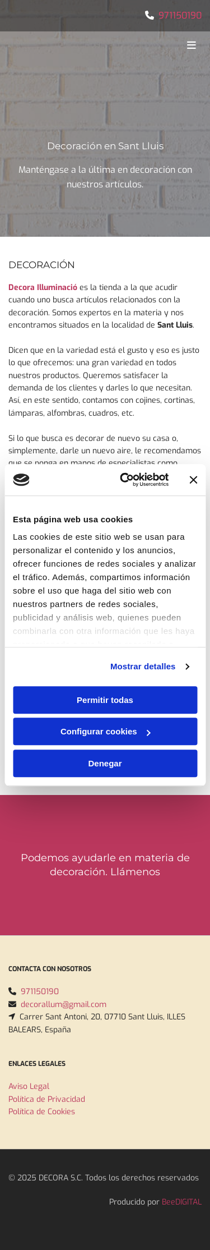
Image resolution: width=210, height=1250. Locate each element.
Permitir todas (105, 700)
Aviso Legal (28, 1086)
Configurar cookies (105, 731)
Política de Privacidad (46, 1099)
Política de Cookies (41, 1111)
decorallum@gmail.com (63, 1004)
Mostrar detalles (143, 666)
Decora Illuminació (42, 287)
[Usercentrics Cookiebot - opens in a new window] (125, 479)
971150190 (180, 15)
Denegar (105, 763)
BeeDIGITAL (182, 1202)
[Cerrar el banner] (193, 480)
